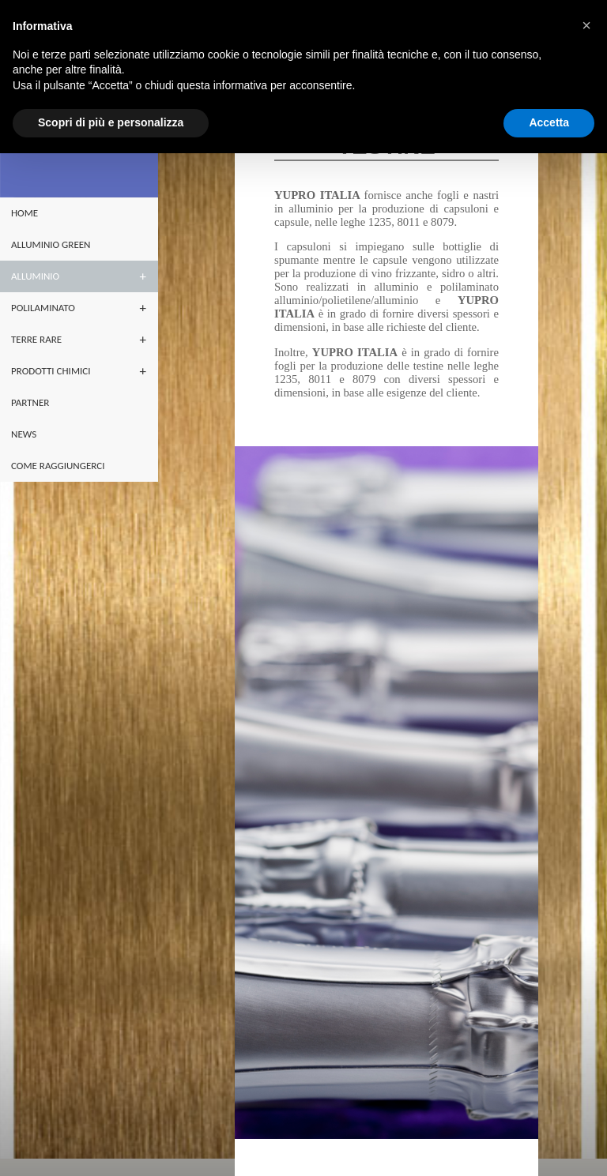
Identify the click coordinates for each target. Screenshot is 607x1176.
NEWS (23, 434)
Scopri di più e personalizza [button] (110, 122)
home (24, 213)
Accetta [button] (549, 122)
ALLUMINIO (35, 276)
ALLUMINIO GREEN (50, 244)
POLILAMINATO (43, 308)
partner (30, 402)
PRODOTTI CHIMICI (50, 371)
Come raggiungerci (57, 466)
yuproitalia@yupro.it (366, 1147)
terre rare (36, 339)
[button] (586, 25)
